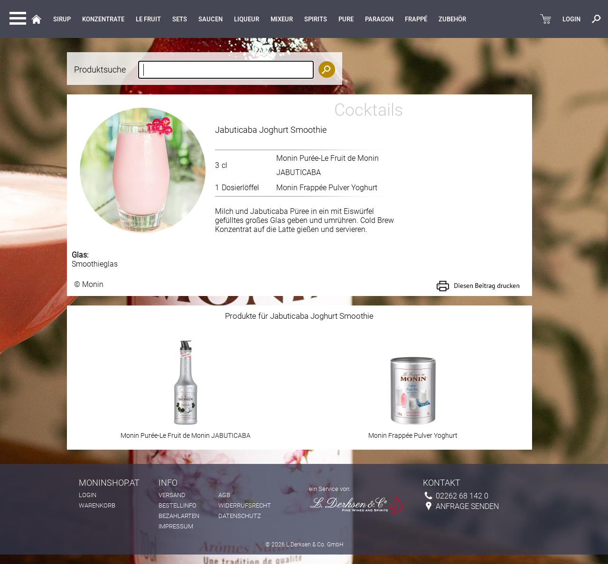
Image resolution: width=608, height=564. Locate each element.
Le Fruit (148, 19)
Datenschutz (239, 515)
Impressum (176, 526)
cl (224, 165)
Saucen (210, 19)
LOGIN (571, 19)
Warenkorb (97, 505)
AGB (224, 495)
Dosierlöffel (240, 187)
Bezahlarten (179, 515)
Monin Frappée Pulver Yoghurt (326, 187)
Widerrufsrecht (244, 505)
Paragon (379, 19)
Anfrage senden (467, 506)
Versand (172, 495)
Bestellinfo (177, 505)
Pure (346, 19)
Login (87, 495)
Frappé (416, 19)
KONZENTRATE (103, 19)
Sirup (62, 19)
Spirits (315, 19)
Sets (179, 19)
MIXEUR (282, 19)
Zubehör (452, 19)
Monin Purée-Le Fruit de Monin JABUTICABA (186, 432)
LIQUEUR (246, 19)
